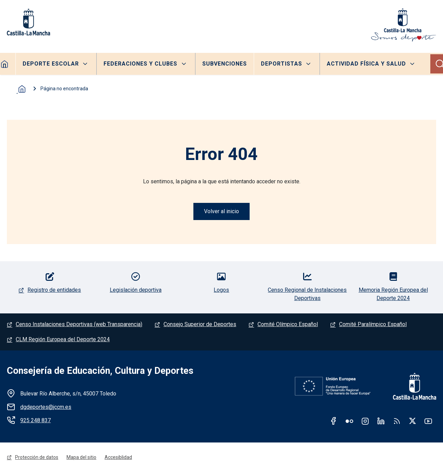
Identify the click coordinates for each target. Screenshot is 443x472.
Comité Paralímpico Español (373, 324)
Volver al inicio (221, 211)
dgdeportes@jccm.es (45, 407)
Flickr (349, 421)
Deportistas (281, 63)
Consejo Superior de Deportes (200, 324)
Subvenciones (224, 63)
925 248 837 (35, 420)
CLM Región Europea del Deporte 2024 (63, 339)
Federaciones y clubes (140, 63)
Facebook (334, 421)
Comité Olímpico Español (288, 324)
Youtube (428, 421)
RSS (397, 421)
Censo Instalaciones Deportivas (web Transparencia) (79, 324)
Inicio (20, 89)
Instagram (365, 421)
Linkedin (381, 421)
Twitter (412, 421)
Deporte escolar (51, 63)
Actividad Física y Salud (366, 63)
